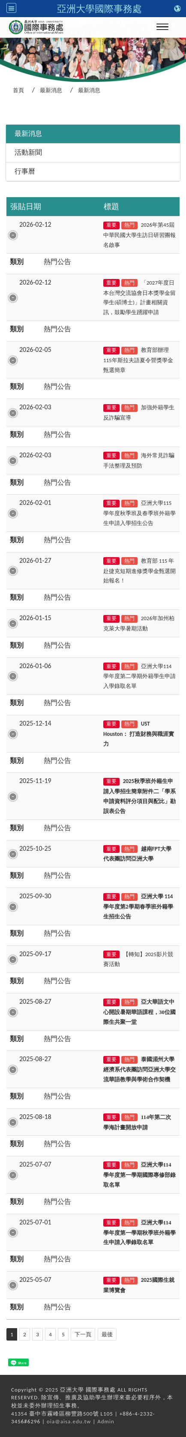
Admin (105, 1421)
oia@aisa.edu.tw (69, 1421)
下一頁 (83, 1334)
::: (3, 113)
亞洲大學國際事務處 (99, 8)
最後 (107, 1334)
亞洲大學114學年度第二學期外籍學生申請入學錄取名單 (139, 676)
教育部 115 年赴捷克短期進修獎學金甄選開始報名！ (139, 571)
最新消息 (51, 90)
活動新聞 (28, 152)
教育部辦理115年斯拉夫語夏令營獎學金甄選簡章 (138, 360)
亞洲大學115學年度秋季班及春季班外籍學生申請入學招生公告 (139, 513)
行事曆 (25, 171)
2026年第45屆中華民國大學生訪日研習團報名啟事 (139, 235)
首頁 (18, 90)
